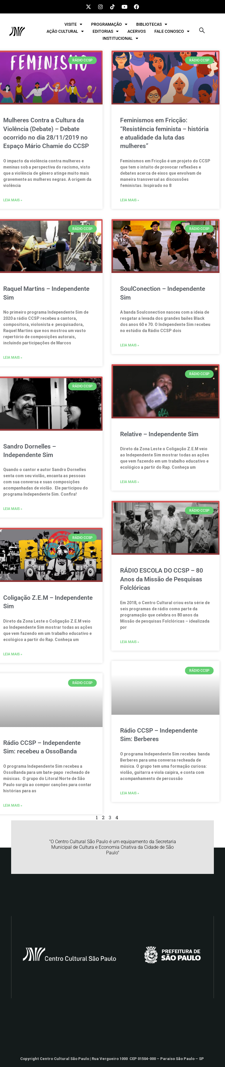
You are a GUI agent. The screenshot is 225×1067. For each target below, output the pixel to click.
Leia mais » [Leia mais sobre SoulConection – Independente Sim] (111, 345)
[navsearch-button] (202, 31)
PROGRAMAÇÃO (109, 24)
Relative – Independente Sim (141, 434)
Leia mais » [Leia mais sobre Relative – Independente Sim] (111, 482)
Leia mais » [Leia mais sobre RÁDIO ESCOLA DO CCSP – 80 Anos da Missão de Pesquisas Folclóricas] (111, 642)
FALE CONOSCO (172, 31)
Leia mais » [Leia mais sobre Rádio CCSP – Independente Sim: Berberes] (111, 793)
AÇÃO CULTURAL (65, 31)
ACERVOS (136, 31)
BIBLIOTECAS (151, 24)
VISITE (73, 24)
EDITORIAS (106, 31)
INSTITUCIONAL (120, 38)
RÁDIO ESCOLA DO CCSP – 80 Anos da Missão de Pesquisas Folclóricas (143, 579)
